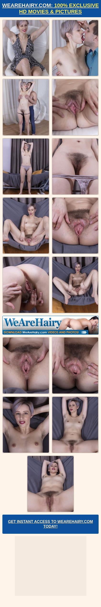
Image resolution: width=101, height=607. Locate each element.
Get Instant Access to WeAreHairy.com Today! (50, 524)
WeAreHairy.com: (50, 8)
